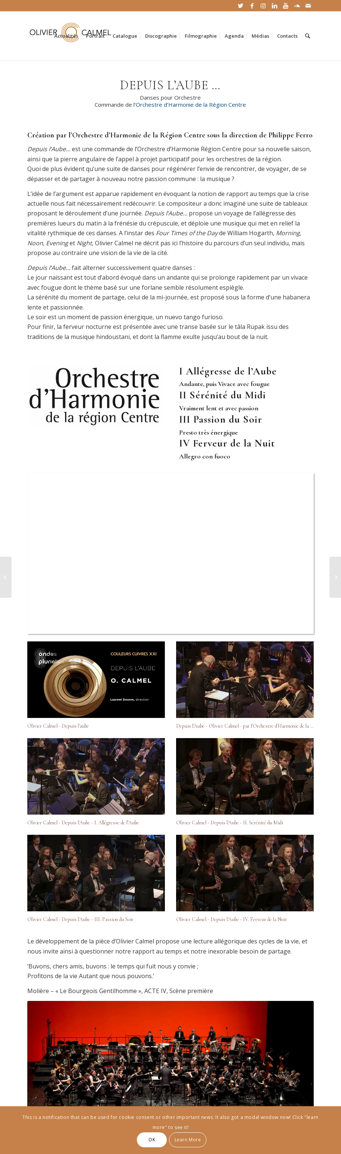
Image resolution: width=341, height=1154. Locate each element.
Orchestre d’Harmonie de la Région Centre (191, 104)
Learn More (188, 1139)
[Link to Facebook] (251, 5)
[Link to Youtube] (285, 5)
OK (151, 1139)
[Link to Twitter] (240, 5)
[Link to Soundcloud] (296, 5)
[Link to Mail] (308, 5)
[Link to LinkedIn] (274, 5)
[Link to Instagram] (263, 5)
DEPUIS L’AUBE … (170, 85)
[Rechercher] (307, 36)
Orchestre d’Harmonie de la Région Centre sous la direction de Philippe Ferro (192, 135)
